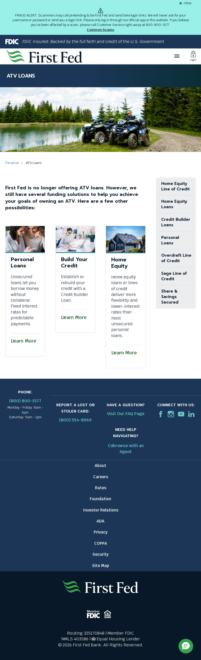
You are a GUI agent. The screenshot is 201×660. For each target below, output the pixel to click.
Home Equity (119, 263)
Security (100, 554)
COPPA (100, 543)
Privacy (101, 532)
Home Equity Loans (174, 204)
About (100, 465)
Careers (100, 476)
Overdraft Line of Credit (176, 258)
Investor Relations (100, 510)
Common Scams (100, 30)
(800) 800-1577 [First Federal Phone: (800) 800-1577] (25, 401)
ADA (100, 521)
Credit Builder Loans (175, 222)
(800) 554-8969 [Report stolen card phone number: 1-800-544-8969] (75, 420)
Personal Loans (22, 262)
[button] (185, 646)
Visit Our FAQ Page (125, 413)
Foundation (100, 498)
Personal (12, 163)
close (187, 3)
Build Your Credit (74, 262)
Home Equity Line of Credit (175, 186)
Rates (100, 487)
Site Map (100, 565)
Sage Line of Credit (174, 276)
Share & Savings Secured (169, 296)
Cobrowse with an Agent (126, 448)
